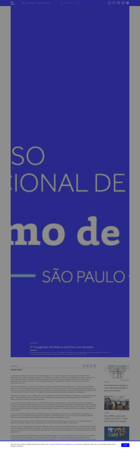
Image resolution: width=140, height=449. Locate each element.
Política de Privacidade (63, 444)
